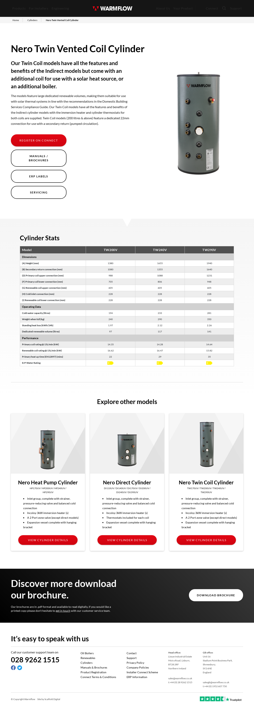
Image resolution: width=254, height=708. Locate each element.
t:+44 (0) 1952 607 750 (215, 686)
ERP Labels (38, 176)
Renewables (88, 658)
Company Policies (138, 667)
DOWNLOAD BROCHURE (216, 595)
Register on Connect (38, 140)
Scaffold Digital (52, 699)
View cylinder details (48, 540)
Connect (212, 8)
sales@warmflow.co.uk (180, 678)
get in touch (63, 610)
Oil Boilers (87, 653)
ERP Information (137, 677)
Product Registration (93, 672)
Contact (132, 653)
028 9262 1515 (35, 659)
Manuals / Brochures (39, 158)
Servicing (39, 192)
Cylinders (86, 662)
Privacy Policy (135, 662)
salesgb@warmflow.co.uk (216, 682)
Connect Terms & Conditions (98, 677)
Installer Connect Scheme (142, 672)
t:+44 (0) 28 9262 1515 (180, 682)
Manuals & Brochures (94, 667)
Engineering (60, 8)
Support (236, 8)
